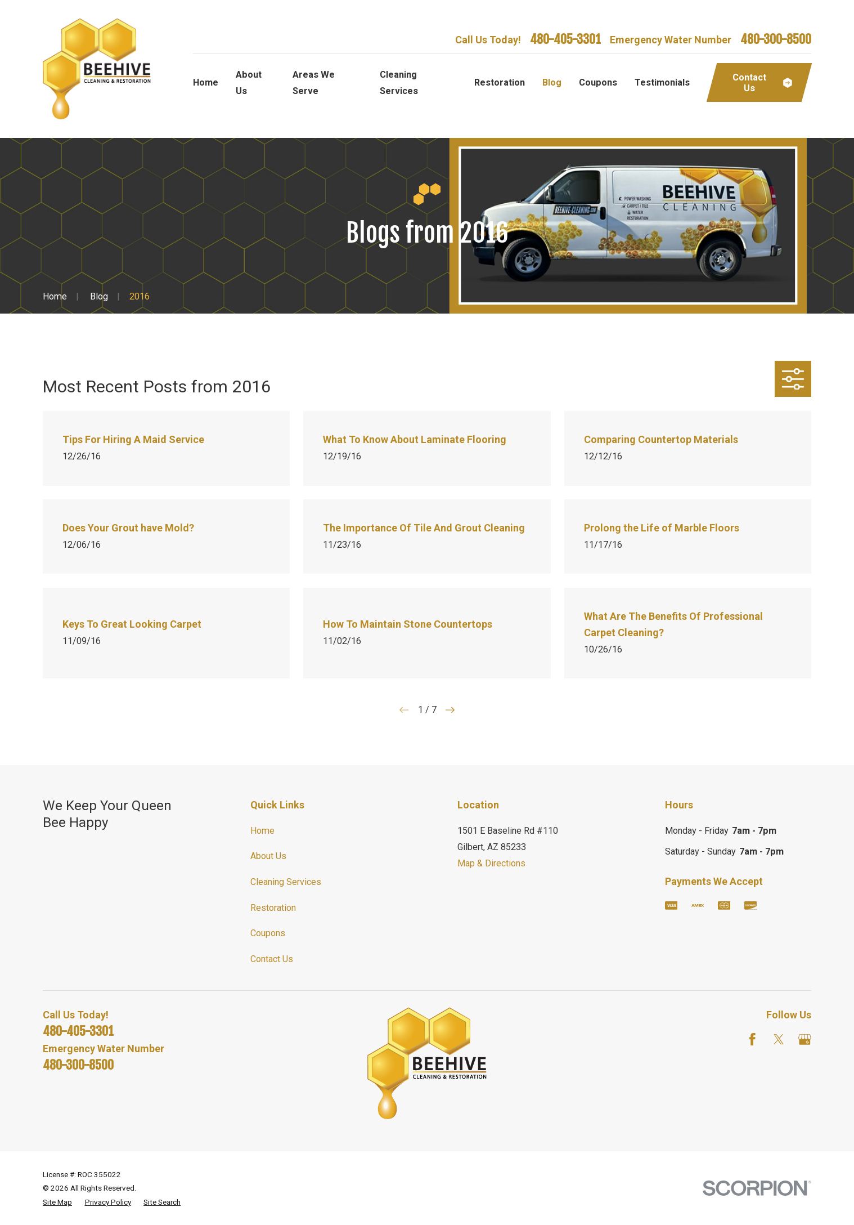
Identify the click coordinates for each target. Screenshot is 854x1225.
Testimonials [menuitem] (662, 82)
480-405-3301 (565, 39)
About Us (268, 856)
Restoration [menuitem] (499, 82)
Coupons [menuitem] (598, 82)
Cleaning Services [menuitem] (399, 82)
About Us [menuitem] (249, 82)
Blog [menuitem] (551, 82)
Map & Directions (491, 863)
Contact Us (271, 959)
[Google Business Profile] (804, 1039)
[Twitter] (778, 1039)
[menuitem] (57, 1202)
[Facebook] (752, 1039)
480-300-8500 (775, 39)
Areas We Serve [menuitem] (314, 82)
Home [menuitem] (205, 82)
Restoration (273, 907)
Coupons (267, 933)
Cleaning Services (285, 882)
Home (262, 830)
